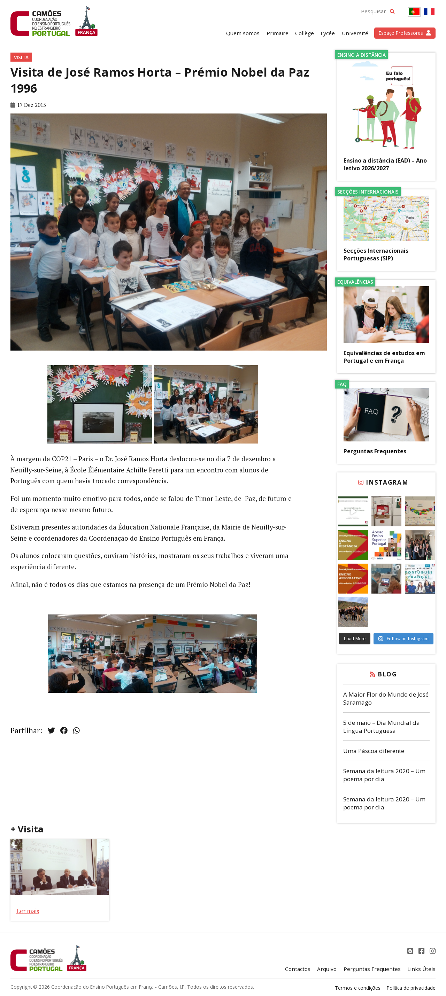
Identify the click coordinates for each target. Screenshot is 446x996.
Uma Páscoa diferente (373, 751)
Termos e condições (357, 988)
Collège (304, 33)
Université (355, 33)
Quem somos (243, 33)
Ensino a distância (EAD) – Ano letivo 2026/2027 (385, 164)
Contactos (297, 968)
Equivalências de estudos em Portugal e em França (384, 356)
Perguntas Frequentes (375, 451)
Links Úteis (421, 968)
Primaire (278, 33)
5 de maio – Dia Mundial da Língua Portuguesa (381, 727)
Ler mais (27, 911)
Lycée (328, 33)
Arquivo (327, 968)
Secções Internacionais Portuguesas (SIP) (376, 254)
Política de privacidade (411, 988)
